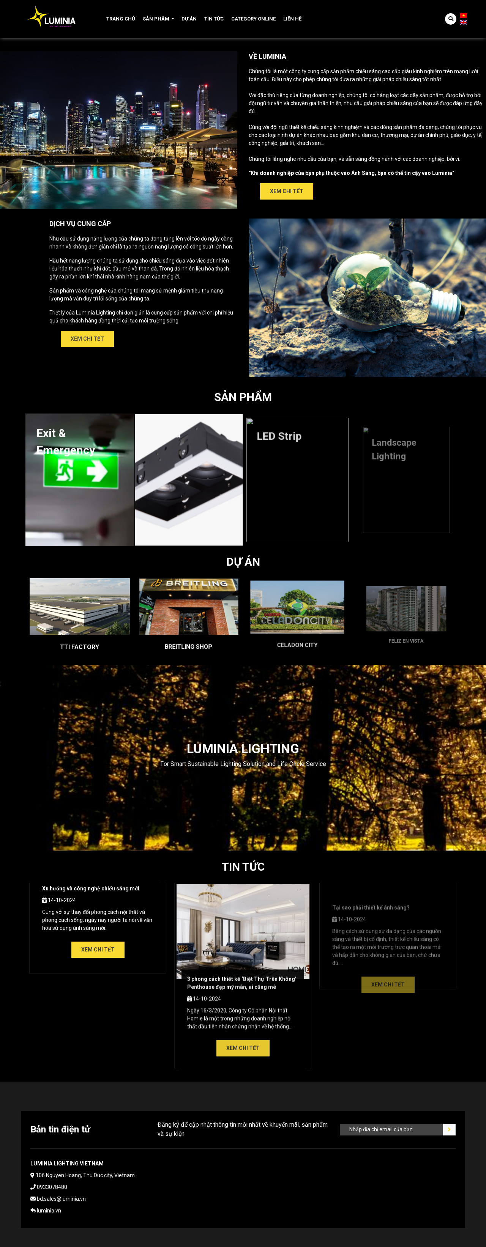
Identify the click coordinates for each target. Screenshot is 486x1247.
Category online (253, 19)
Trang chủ (120, 19)
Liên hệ (292, 19)
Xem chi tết (286, 191)
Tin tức (214, 19)
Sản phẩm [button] (156, 19)
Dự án (189, 19)
